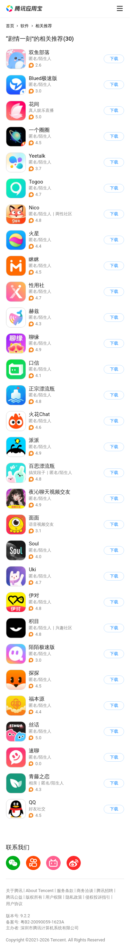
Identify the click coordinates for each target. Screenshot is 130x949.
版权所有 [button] (34, 897)
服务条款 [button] (65, 890)
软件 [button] (24, 25)
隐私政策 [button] (74, 897)
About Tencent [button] (40, 890)
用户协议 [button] (14, 903)
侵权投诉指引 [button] (97, 897)
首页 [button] (10, 25)
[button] (24, 8)
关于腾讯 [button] (14, 890)
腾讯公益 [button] (14, 897)
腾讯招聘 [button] (104, 890)
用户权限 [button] (53, 897)
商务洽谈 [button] (85, 890)
